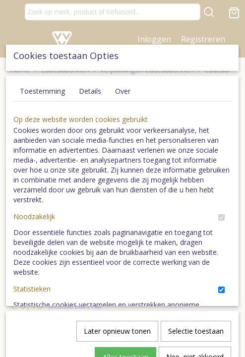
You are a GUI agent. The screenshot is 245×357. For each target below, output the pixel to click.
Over (122, 83)
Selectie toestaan (196, 215)
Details (90, 83)
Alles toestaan (125, 240)
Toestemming (42, 83)
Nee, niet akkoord (195, 240)
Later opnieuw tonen (117, 215)
